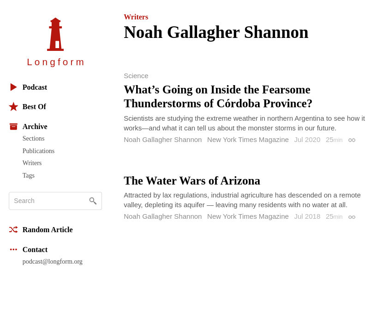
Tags (29, 175)
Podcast (28, 87)
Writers (32, 162)
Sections (34, 138)
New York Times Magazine (248, 139)
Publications (38, 150)
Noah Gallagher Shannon (163, 139)
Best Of (27, 106)
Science (136, 75)
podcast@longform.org (53, 261)
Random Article (41, 229)
